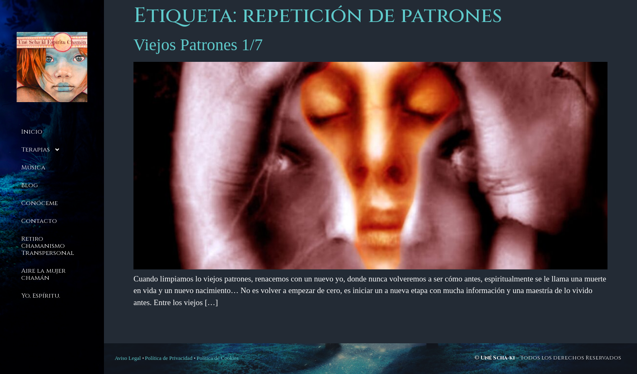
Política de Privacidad (169, 358)
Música (33, 167)
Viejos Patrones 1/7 (198, 44)
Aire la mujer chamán (43, 274)
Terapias (40, 149)
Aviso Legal (128, 358)
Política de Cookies (218, 358)
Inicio (31, 131)
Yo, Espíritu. (40, 295)
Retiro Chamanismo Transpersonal (47, 246)
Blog (29, 185)
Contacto (39, 221)
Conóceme (39, 203)
